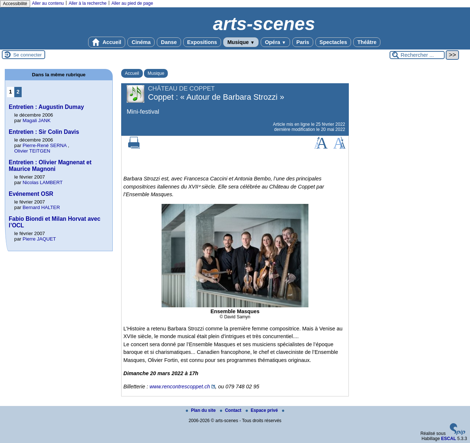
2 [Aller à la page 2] (18, 92)
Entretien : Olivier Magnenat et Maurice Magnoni (50, 165)
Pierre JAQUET (39, 239)
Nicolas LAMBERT (43, 182)
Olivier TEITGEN (32, 151)
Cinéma (141, 42)
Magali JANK (37, 120)
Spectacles (333, 42)
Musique (240, 42)
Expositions (202, 42)
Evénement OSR (31, 194)
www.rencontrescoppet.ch (179, 386)
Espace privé (262, 410)
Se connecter (27, 55)
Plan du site (201, 410)
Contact (231, 410)
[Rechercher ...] (417, 55)
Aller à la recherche (87, 3)
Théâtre (366, 42)
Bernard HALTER (41, 207)
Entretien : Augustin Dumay (46, 107)
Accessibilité (15, 3)
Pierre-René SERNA (44, 145)
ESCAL (448, 438)
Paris (302, 42)
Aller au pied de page (132, 3)
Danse (169, 42)
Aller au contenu (48, 3)
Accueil (107, 42)
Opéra (275, 42)
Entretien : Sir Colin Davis (44, 132)
